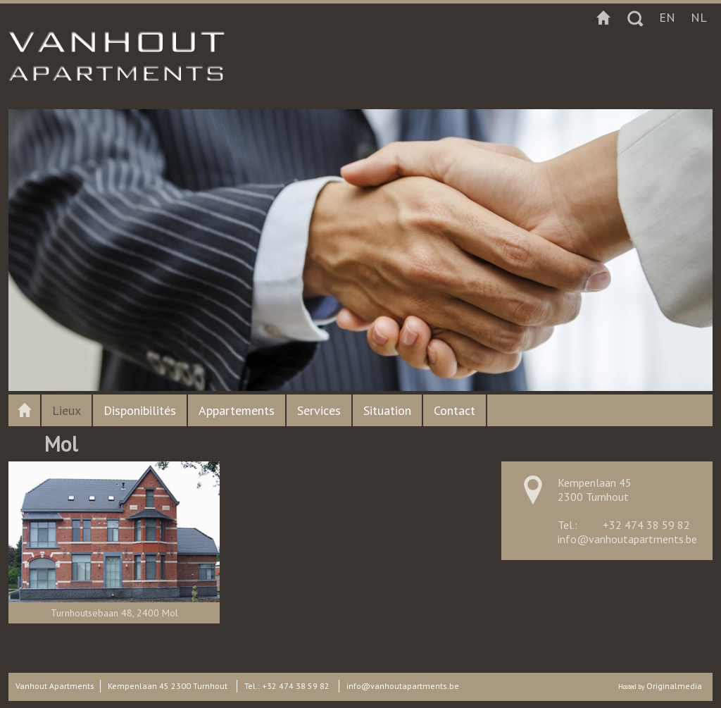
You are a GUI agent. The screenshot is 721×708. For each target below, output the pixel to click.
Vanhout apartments (24, 410)
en (667, 17)
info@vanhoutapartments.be (627, 539)
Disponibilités (140, 410)
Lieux (66, 410)
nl (699, 17)
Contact (454, 410)
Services (319, 410)
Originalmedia (674, 686)
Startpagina (603, 18)
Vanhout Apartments (54, 686)
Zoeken (635, 18)
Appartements (237, 410)
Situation (387, 410)
